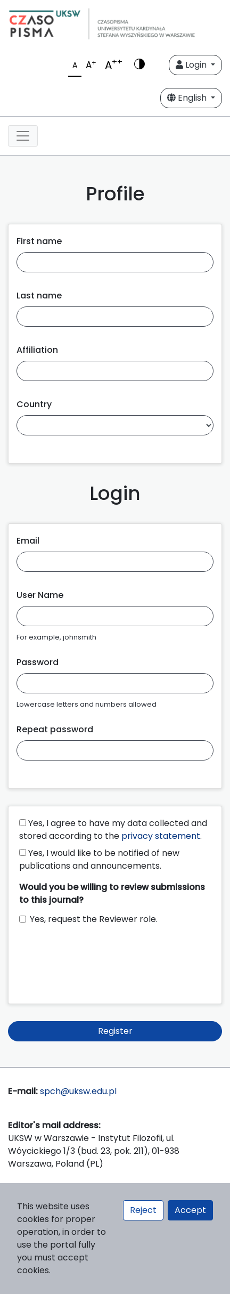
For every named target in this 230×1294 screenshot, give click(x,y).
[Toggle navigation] (23, 136)
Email (28, 541)
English (188, 98)
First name (39, 241)
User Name (40, 595)
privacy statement (160, 836)
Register (115, 1031)
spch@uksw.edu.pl (78, 1091)
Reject (143, 1210)
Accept (190, 1210)
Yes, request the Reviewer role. (94, 919)
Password (38, 662)
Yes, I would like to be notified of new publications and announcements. (99, 859)
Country (34, 404)
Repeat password (55, 729)
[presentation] (100, 959)
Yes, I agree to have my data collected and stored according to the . (113, 830)
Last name (39, 295)
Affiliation (37, 350)
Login (192, 65)
